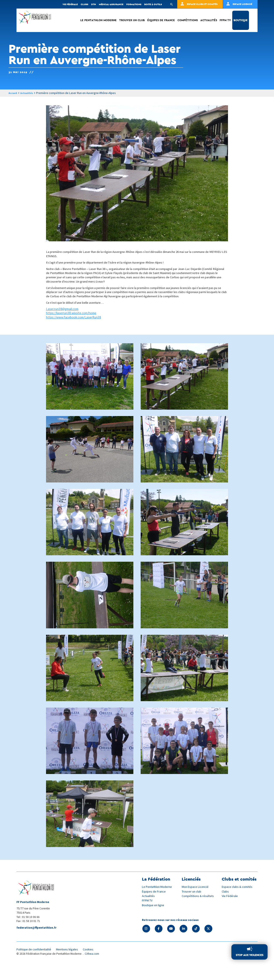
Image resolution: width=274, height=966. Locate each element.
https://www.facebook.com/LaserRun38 (73, 318)
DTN (93, 4)
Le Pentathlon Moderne (98, 20)
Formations (133, 4)
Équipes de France (161, 20)
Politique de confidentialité (35, 950)
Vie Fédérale (230, 896)
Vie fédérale (70, 4)
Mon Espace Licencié (196, 887)
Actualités (208, 20)
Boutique (241, 20)
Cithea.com (92, 955)
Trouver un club (132, 20)
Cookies (92, 950)
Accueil (13, 93)
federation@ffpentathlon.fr (37, 928)
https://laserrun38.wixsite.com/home (71, 313)
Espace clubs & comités (237, 887)
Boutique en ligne (154, 905)
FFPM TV (225, 20)
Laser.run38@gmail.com (62, 309)
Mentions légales (70, 950)
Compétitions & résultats (199, 896)
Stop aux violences (248, 955)
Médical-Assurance (111, 4)
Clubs (84, 4)
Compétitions (187, 20)
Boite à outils (153, 4)
